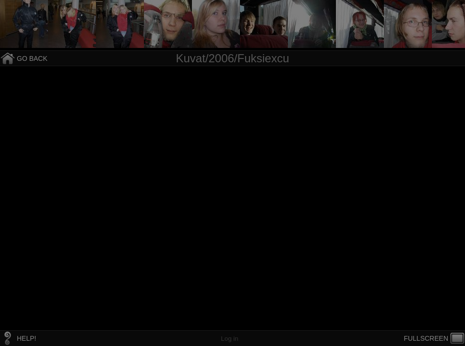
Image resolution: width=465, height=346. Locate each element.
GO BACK (32, 58)
